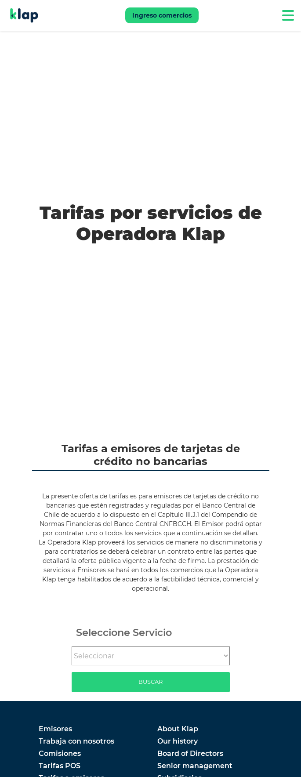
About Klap (177, 729)
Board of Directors (190, 753)
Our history (177, 741)
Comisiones (60, 753)
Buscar (150, 681)
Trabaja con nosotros (76, 741)
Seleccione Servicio (124, 632)
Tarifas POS (59, 766)
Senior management (194, 766)
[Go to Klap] (24, 15)
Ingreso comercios (162, 15)
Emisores (55, 729)
